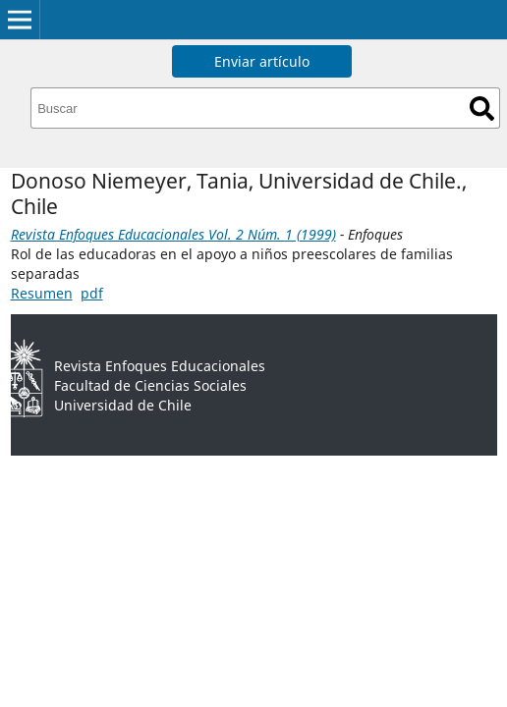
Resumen (42, 293)
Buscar (482, 108)
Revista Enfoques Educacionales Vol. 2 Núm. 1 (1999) (173, 234)
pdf (92, 293)
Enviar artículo (262, 61)
